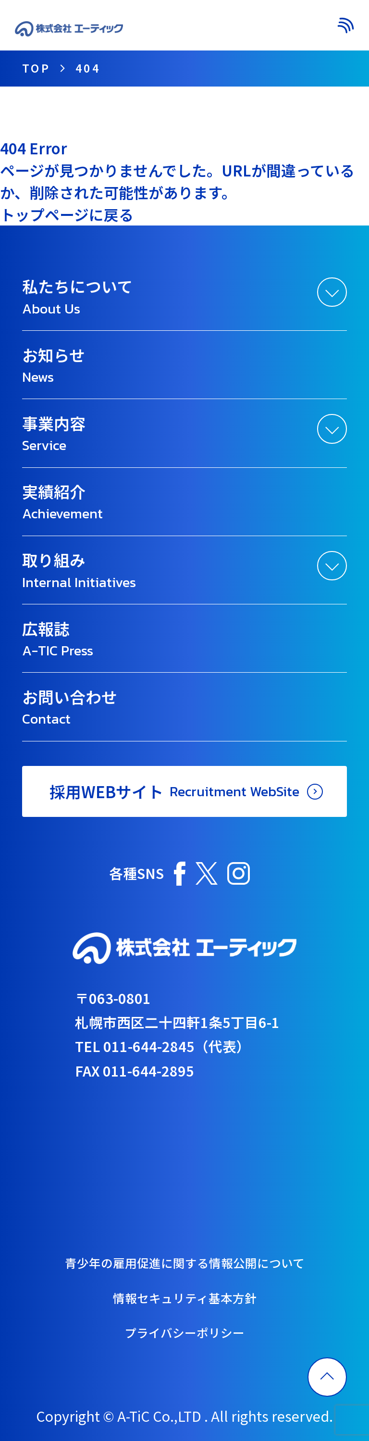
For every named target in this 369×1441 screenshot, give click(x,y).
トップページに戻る (67, 214)
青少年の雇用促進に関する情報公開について (185, 1262)
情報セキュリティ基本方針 (185, 1297)
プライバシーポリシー (184, 1332)
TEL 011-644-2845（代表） (162, 1046)
